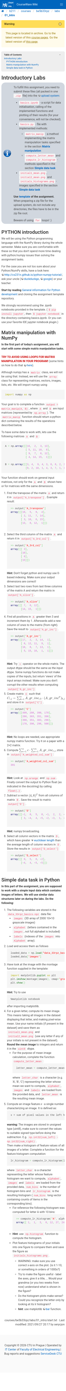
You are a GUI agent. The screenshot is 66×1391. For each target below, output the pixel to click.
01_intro (10, 15)
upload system (50, 95)
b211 (12, 11)
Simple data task (44, 168)
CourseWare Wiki (20, 4)
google (47, 279)
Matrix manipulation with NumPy (22, 64)
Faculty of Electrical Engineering (40, 1349)
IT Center (10, 1349)
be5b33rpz (42, 11)
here (29, 365)
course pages (39, 37)
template (24, 196)
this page (31, 41)
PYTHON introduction (17, 61)
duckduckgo (31, 279)
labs (57, 11)
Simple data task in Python (19, 67)
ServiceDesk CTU (51, 1353)
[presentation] (36, 698)
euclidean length (44, 840)
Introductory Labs (12, 58)
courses (26, 11)
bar (48, 1309)
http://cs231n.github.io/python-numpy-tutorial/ (33, 274)
